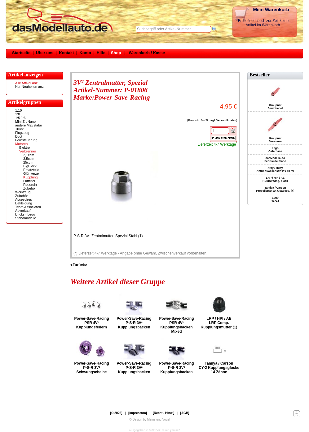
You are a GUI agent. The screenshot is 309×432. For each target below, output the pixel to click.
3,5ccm (28, 158)
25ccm (28, 162)
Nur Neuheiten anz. (30, 86)
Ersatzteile (31, 170)
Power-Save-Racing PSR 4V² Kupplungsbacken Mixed (176, 325)
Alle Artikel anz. (26, 83)
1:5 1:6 (20, 118)
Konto (85, 52)
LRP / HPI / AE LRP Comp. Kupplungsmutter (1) (219, 322)
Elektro (24, 147)
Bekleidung (23, 203)
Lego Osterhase (275, 150)
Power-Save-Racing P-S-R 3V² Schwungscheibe (91, 367)
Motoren (21, 144)
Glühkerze (31, 173)
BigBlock (30, 166)
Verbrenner (27, 151)
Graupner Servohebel (275, 107)
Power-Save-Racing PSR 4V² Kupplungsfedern (91, 322)
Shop (116, 52)
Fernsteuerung (26, 140)
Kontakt (66, 52)
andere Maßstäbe (28, 125)
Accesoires (23, 199)
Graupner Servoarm (275, 140)
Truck (19, 129)
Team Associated (28, 207)
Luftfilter (29, 181)
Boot (18, 136)
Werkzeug (22, 192)
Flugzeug (22, 133)
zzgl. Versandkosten (223, 120)
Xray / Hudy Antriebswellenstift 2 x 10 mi (275, 169)
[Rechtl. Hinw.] (163, 413)
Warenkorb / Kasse (147, 52)
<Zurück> (78, 265)
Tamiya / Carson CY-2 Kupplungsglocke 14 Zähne (219, 367)
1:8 (17, 114)
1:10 (18, 110)
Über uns (44, 52)
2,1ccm (28, 155)
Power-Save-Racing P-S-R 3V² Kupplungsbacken (134, 322)
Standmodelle (25, 218)
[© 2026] (116, 413)
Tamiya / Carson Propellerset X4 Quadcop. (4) (275, 189)
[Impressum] (137, 413)
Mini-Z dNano (25, 121)
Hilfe (101, 52)
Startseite (21, 52)
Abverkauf (23, 210)
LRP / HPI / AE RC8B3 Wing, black (275, 179)
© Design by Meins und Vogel (149, 419)
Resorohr (30, 184)
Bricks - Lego (25, 214)
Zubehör (29, 188)
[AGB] (184, 413)
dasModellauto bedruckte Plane (275, 159)
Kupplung (30, 177)
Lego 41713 (275, 199)
